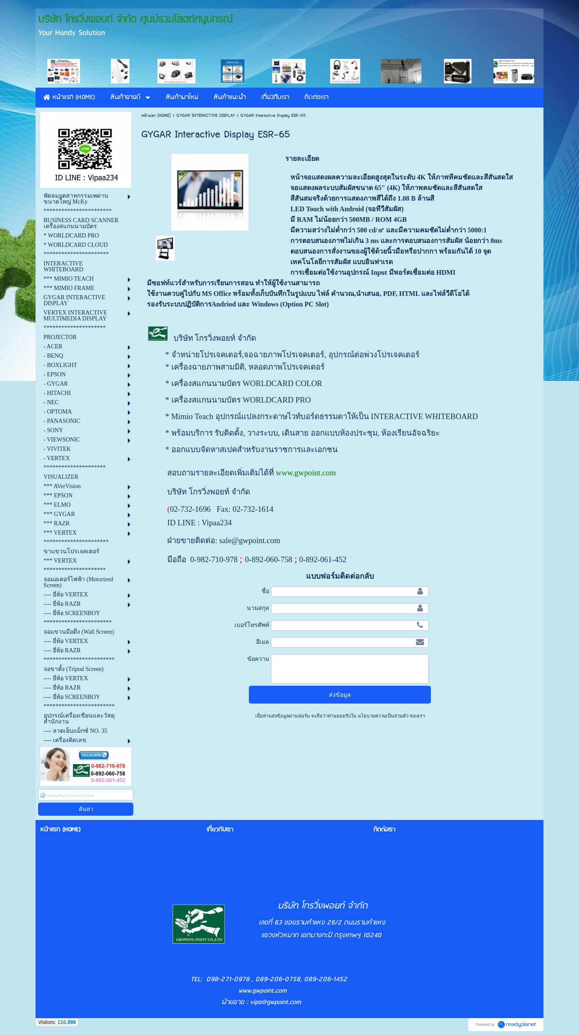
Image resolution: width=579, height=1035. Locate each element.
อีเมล (262, 641)
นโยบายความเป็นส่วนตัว (383, 715)
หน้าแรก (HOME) (156, 115)
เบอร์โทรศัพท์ (251, 624)
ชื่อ (265, 591)
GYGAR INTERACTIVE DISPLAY (205, 115)
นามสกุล (258, 607)
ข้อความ (258, 658)
